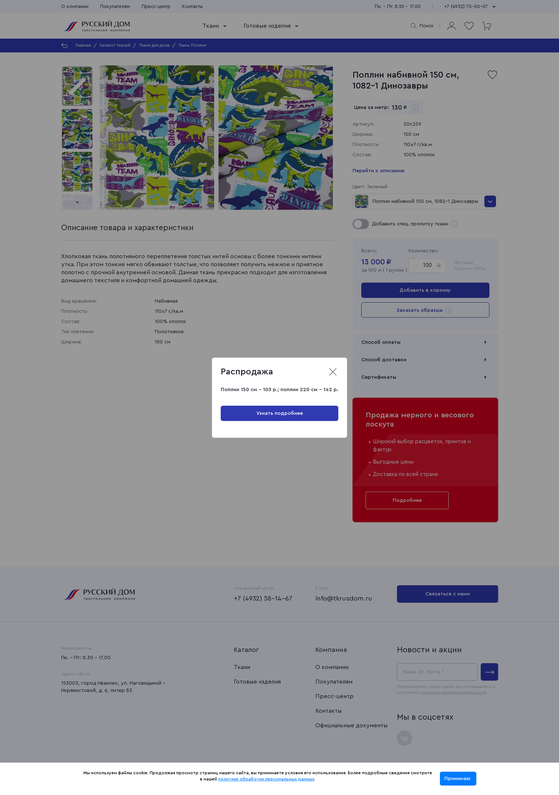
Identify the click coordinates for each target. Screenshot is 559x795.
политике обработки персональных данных (266, 779)
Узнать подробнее (279, 413)
